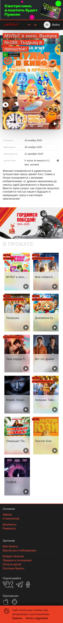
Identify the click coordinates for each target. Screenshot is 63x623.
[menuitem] (29, 25)
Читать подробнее (36, 618)
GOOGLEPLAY (14, 602)
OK (28, 584)
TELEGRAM (19, 584)
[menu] (27, 25)
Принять (17, 618)
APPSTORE (6, 602)
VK (8, 584)
